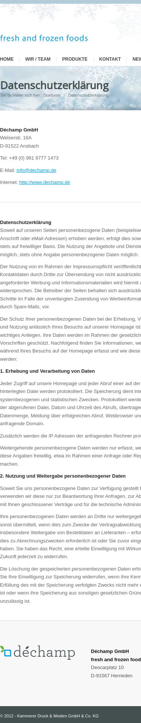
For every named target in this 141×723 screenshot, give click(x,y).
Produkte (74, 59)
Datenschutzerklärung (54, 85)
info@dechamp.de (36, 170)
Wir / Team (37, 59)
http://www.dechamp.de (44, 182)
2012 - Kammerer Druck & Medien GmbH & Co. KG (51, 716)
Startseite (52, 95)
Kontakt (110, 59)
